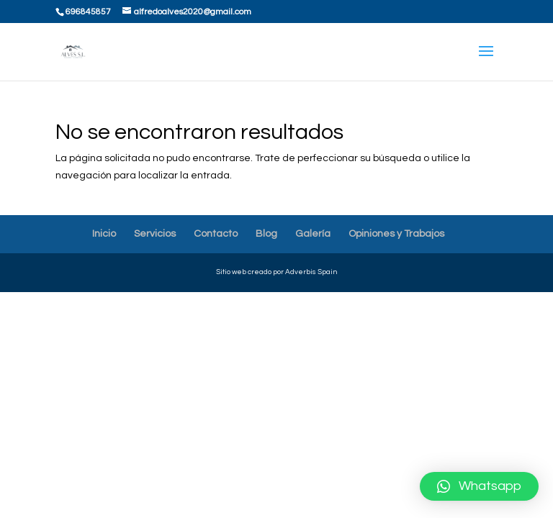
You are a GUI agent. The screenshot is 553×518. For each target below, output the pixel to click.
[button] (479, 486)
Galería (313, 234)
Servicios (155, 234)
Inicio (104, 234)
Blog (266, 234)
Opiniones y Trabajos (396, 234)
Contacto (216, 234)
